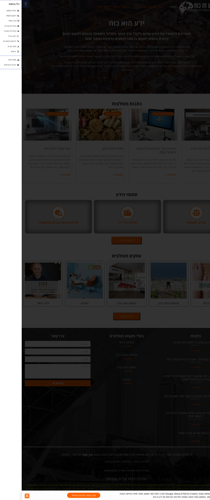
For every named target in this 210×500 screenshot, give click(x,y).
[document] (105, 250)
